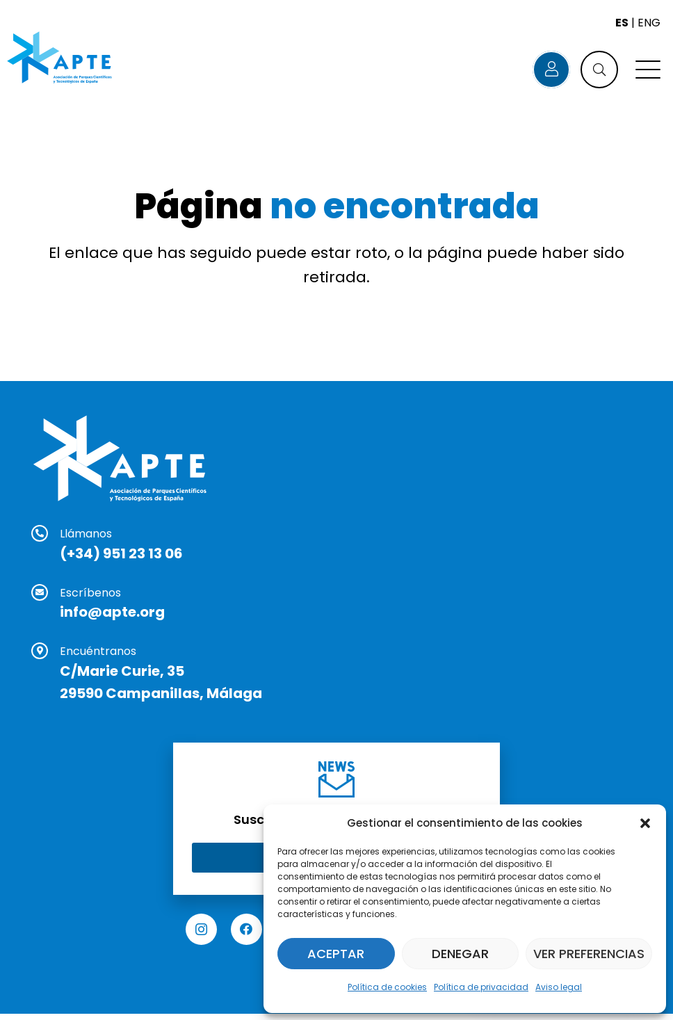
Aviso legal (558, 987)
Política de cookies (387, 987)
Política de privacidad (481, 987)
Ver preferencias (588, 953)
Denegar (460, 953)
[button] (645, 823)
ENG (649, 23)
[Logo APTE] (60, 59)
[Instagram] (201, 929)
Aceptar (335, 953)
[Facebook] (246, 929)
